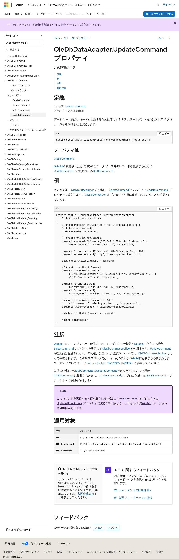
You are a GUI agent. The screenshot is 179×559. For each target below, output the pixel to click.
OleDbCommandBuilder (116, 348)
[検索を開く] (157, 5)
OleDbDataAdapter (82, 190)
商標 (158, 551)
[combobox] (23, 42)
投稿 (59, 551)
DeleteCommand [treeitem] (21, 100)
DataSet (58, 166)
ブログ (46, 551)
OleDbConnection (95, 194)
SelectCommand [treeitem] (21, 110)
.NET (65, 38)
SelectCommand (119, 190)
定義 (59, 74)
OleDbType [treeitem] (12, 238)
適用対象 (61, 87)
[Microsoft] (6, 4)
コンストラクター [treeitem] (19, 90)
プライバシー (73, 551)
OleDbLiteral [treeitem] (13, 174)
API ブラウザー (80, 38)
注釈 (59, 83)
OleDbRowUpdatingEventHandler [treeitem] (24, 223)
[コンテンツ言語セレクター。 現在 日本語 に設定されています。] (10, 543)
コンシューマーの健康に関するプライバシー (111, 551)
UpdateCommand (157, 190)
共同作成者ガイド (77, 495)
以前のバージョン (29, 551)
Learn (57, 38)
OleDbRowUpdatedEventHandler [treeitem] (24, 213)
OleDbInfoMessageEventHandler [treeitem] (24, 169)
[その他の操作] (170, 38)
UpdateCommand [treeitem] (21, 115)
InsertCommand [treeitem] (21, 105)
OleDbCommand (64, 158)
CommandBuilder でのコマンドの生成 (108, 363)
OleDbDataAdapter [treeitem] (20, 85)
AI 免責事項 (9, 551)
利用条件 (147, 551)
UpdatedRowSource (69, 403)
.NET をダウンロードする (159, 14)
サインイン (169, 4)
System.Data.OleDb (75, 106)
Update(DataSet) (64, 171)
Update (58, 343)
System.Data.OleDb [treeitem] (17, 56)
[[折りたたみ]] (42, 35)
